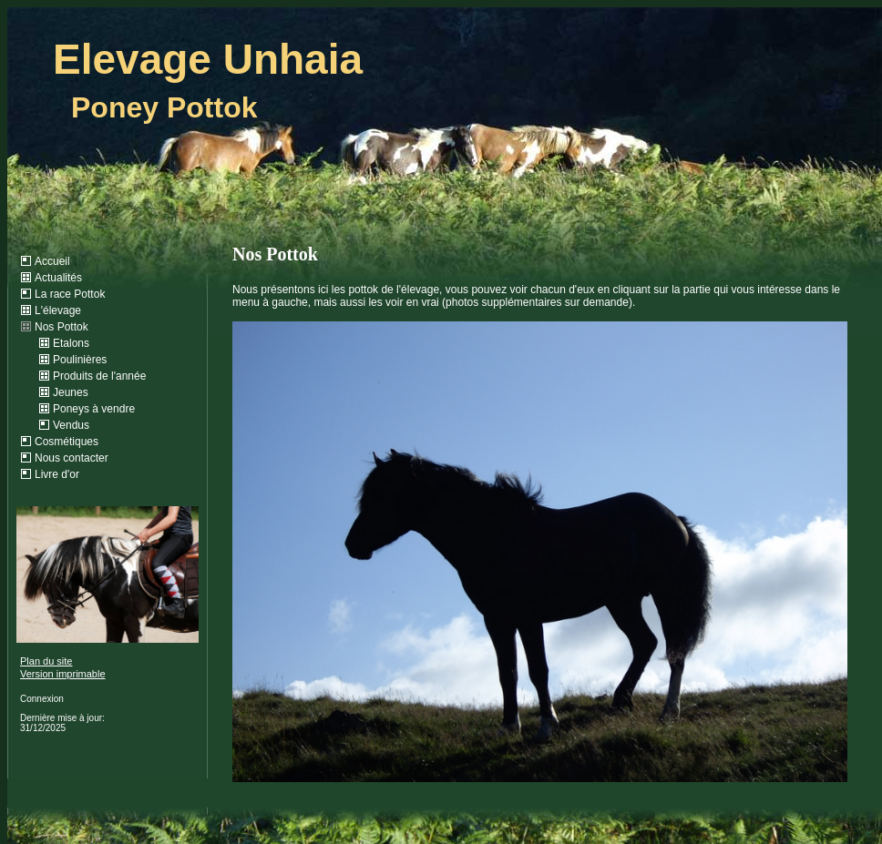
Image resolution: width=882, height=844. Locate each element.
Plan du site (46, 661)
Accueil (52, 261)
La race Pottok (70, 294)
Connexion (42, 699)
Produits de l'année (99, 376)
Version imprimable (63, 673)
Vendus (71, 425)
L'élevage (58, 310)
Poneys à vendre (94, 408)
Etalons (71, 343)
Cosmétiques (66, 441)
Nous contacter (71, 458)
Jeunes (70, 392)
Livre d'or (57, 474)
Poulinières (80, 359)
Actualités (58, 277)
